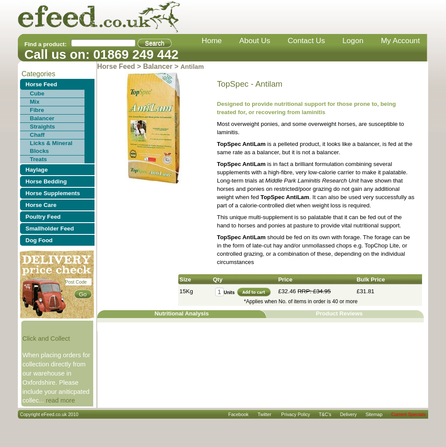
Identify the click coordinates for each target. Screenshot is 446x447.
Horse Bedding (46, 181)
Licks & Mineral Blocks (51, 147)
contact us (306, 40)
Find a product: (45, 44)
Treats (38, 159)
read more (60, 400)
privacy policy (295, 414)
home (212, 40)
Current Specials (408, 414)
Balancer (42, 118)
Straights (42, 126)
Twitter (264, 414)
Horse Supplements (53, 193)
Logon (352, 40)
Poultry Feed (43, 216)
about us (254, 40)
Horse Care (41, 205)
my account (400, 40)
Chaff (37, 135)
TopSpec (233, 83)
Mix (35, 101)
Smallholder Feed (50, 228)
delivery (348, 414)
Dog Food (39, 240)
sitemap (373, 414)
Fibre (37, 110)
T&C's (325, 414)
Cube (37, 93)
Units (229, 292)
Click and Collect (46, 338)
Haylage (37, 169)
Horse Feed (41, 84)
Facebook (238, 414)
